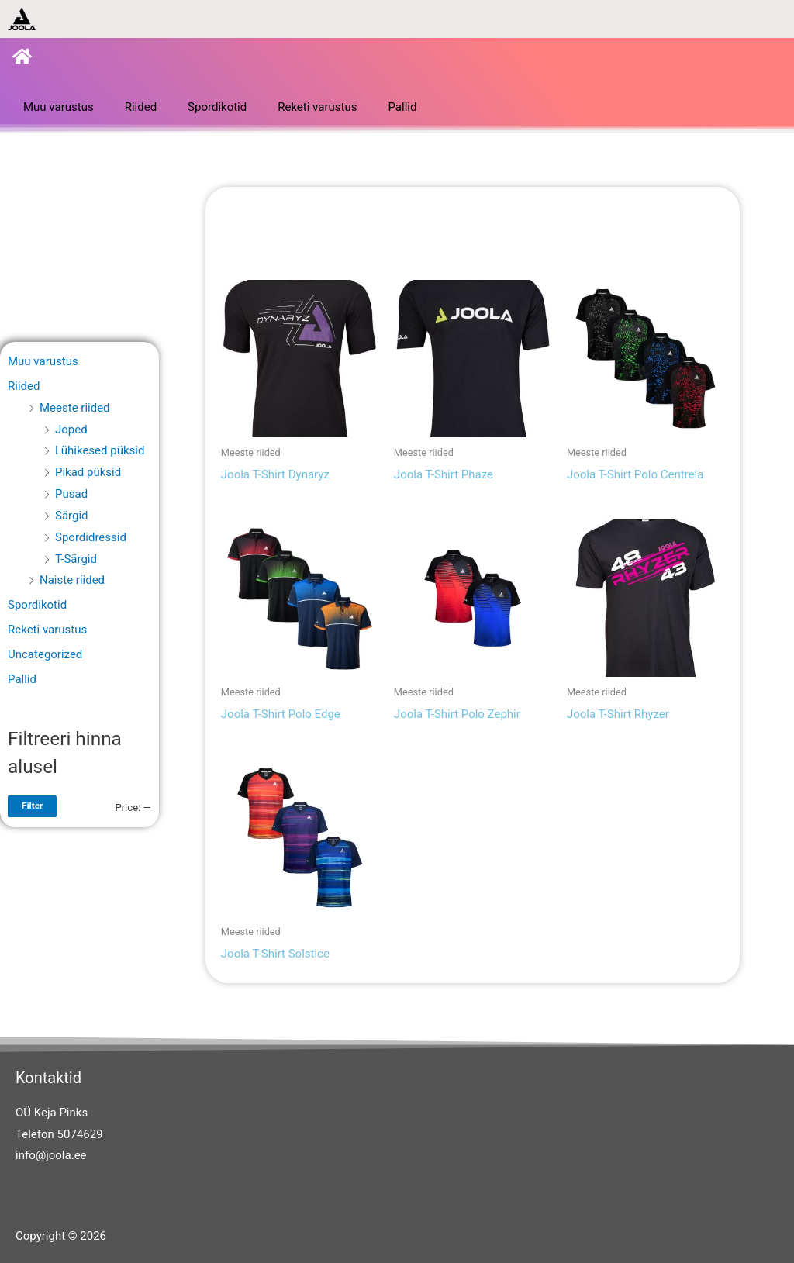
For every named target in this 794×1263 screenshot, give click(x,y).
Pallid (402, 107)
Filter (32, 805)
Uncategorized (45, 654)
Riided (141, 107)
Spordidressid (90, 537)
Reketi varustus (317, 107)
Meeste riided (75, 408)
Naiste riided (72, 580)
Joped (71, 430)
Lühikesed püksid (99, 450)
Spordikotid (217, 107)
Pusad (71, 494)
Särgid (71, 516)
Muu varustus (58, 107)
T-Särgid (76, 559)
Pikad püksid (88, 472)
